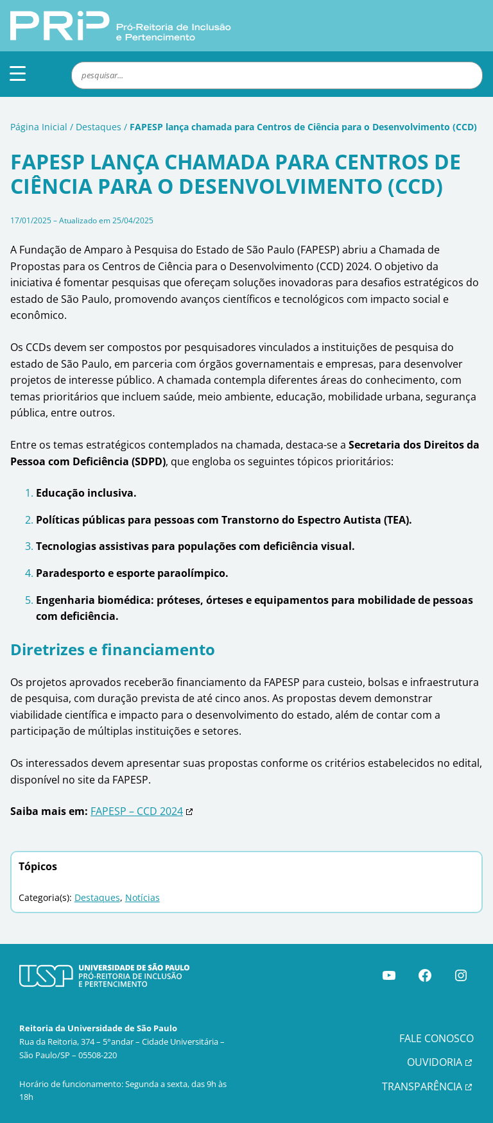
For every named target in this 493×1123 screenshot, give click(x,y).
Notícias (142, 897)
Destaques (98, 127)
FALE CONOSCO (436, 1038)
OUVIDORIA (434, 1062)
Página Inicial (38, 127)
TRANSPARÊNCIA (422, 1086)
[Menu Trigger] (17, 72)
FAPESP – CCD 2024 (137, 811)
